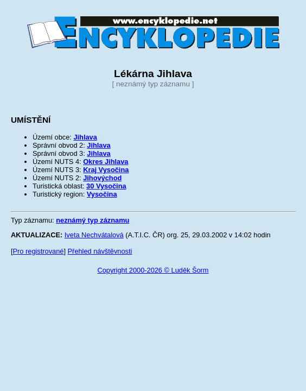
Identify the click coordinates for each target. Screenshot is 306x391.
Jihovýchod (102, 178)
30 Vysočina (106, 186)
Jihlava (85, 137)
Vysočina (102, 194)
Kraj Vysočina (106, 170)
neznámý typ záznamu (92, 220)
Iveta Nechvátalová (94, 235)
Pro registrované (38, 251)
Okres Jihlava (105, 161)
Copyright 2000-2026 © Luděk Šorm (152, 270)
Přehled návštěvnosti (100, 251)
